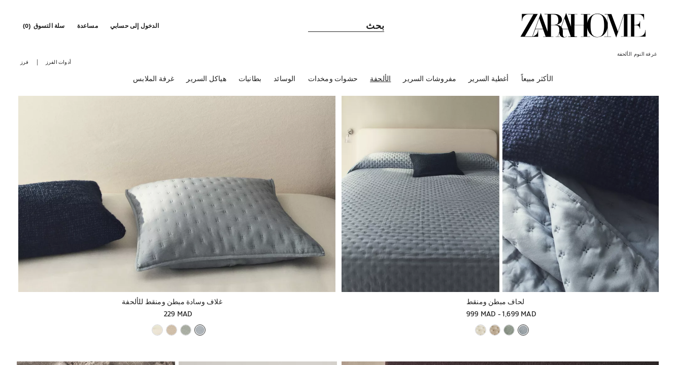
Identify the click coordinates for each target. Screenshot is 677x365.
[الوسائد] (284, 80)
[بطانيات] (250, 80)
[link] (583, 25)
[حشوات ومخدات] (333, 80)
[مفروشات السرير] (429, 80)
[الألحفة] (380, 80)
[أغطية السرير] (488, 80)
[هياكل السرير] (206, 80)
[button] (135, 25)
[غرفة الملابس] (153, 80)
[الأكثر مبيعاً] (537, 80)
